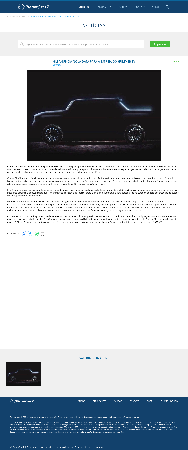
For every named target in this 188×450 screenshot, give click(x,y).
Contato (139, 7)
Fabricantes (103, 7)
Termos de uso (169, 400)
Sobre (155, 7)
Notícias (83, 7)
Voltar (177, 60)
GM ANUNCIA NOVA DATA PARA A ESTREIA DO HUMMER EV (54, 16)
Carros (122, 7)
